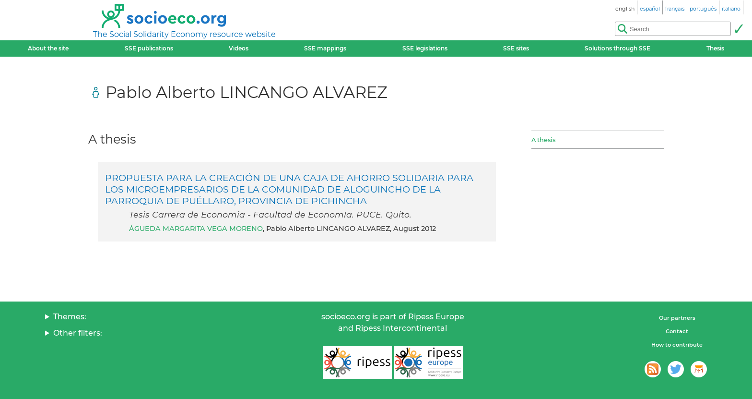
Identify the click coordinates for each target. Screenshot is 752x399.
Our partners (677, 317)
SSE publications (149, 48)
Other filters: (77, 333)
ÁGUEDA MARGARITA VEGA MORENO (196, 228)
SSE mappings (325, 48)
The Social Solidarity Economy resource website (184, 34)
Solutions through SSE (617, 48)
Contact (677, 331)
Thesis (715, 48)
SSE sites (516, 48)
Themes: (69, 316)
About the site (48, 48)
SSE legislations (424, 48)
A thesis (543, 140)
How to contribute (677, 344)
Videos (238, 48)
